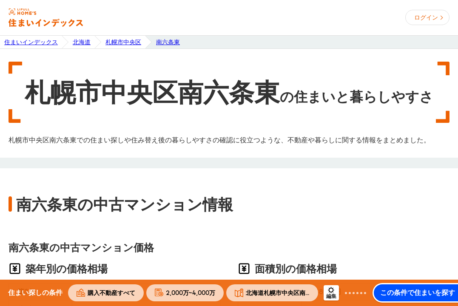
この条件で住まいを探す (417, 292)
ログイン (426, 17)
